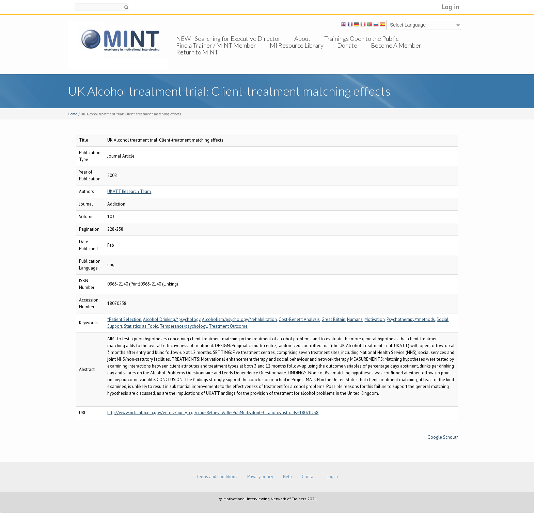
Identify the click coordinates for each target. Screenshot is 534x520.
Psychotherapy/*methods (411, 319)
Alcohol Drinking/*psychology (171, 319)
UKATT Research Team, (129, 191)
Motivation (374, 319)
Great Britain (333, 319)
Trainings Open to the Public (361, 38)
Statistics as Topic (141, 326)
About (302, 38)
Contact (309, 477)
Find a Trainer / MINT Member (216, 52)
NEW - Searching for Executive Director (228, 38)
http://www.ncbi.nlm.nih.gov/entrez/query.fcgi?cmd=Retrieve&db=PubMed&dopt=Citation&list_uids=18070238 (212, 413)
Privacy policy (260, 477)
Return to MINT (197, 65)
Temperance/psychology (183, 326)
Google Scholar (442, 437)
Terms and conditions (216, 477)
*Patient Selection (124, 319)
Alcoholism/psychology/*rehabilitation (239, 319)
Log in (450, 6)
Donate (347, 52)
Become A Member (396, 52)
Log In (332, 477)
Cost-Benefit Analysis (299, 319)
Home (72, 114)
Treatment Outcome (228, 326)
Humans (355, 319)
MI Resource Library (297, 52)
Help (287, 477)
